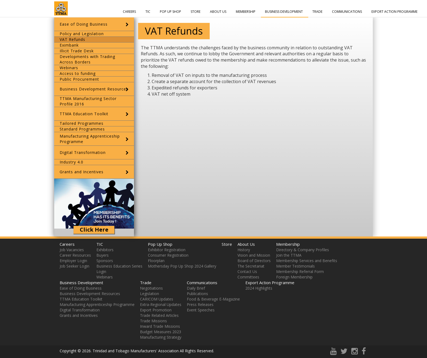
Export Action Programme (394, 11)
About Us (218, 11)
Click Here (94, 229)
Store (195, 11)
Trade (317, 11)
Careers (129, 11)
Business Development (284, 11)
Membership (245, 11)
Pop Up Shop (170, 11)
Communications (347, 11)
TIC (147, 11)
